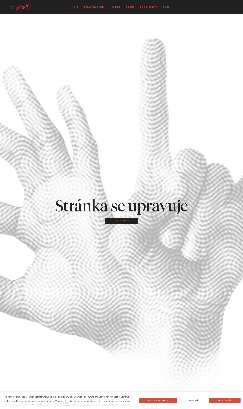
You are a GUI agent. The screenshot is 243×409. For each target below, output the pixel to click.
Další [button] (167, 7)
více (67, 403)
